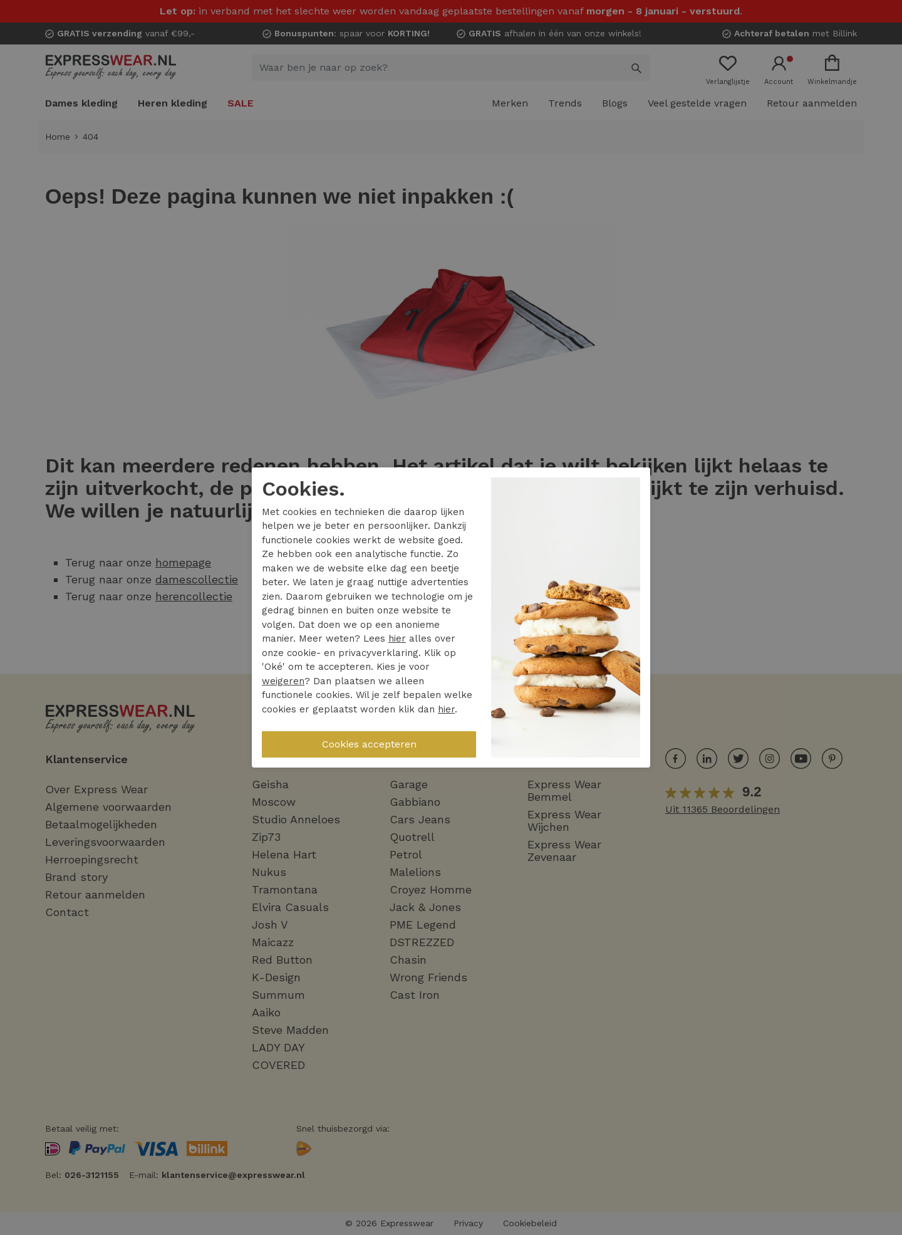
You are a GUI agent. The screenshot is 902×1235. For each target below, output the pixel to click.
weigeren (283, 681)
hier (397, 638)
